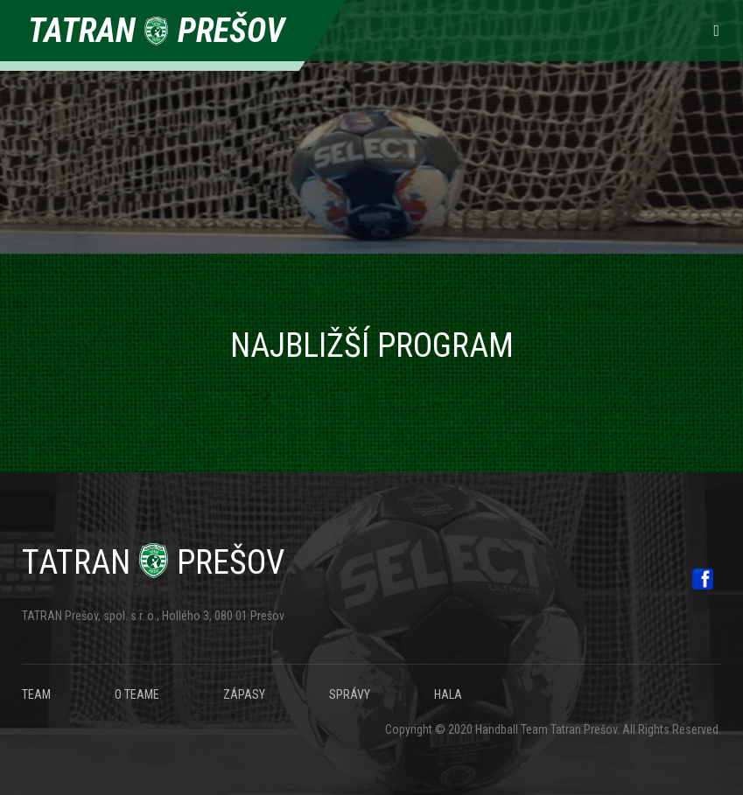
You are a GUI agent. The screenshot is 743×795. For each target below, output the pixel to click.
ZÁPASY (244, 694)
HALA (448, 694)
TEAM (36, 694)
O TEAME (137, 694)
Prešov (153, 562)
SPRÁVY (349, 694)
